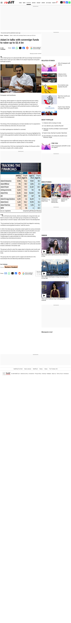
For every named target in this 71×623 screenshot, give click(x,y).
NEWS (24, 2)
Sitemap (44, 373)
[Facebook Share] (23, 48)
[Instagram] (64, 2)
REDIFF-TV (54, 2)
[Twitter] (61, 2)
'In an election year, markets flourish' (53, 126)
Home (1, 35)
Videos (45, 369)
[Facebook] (67, 2)
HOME (20, 2)
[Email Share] (13, 48)
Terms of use (60, 373)
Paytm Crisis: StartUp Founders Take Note (55, 133)
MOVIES (34, 2)
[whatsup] (69, 2)
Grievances (66, 373)
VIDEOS (44, 235)
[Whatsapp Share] (16, 48)
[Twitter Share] (20, 48)
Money (41, 369)
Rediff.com (17, 373)
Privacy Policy (38, 373)
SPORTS (43, 2)
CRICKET (38, 2)
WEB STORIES (46, 182)
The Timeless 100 (53, 369)
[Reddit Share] (27, 48)
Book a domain (27, 369)
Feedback (49, 373)
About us (54, 373)
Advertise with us (24, 373)
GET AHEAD (48, 2)
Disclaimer (31, 373)
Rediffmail (35, 369)
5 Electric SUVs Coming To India (52, 123)
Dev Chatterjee (2, 48)
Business (6, 35)
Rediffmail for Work (18, 369)
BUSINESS (29, 2)
